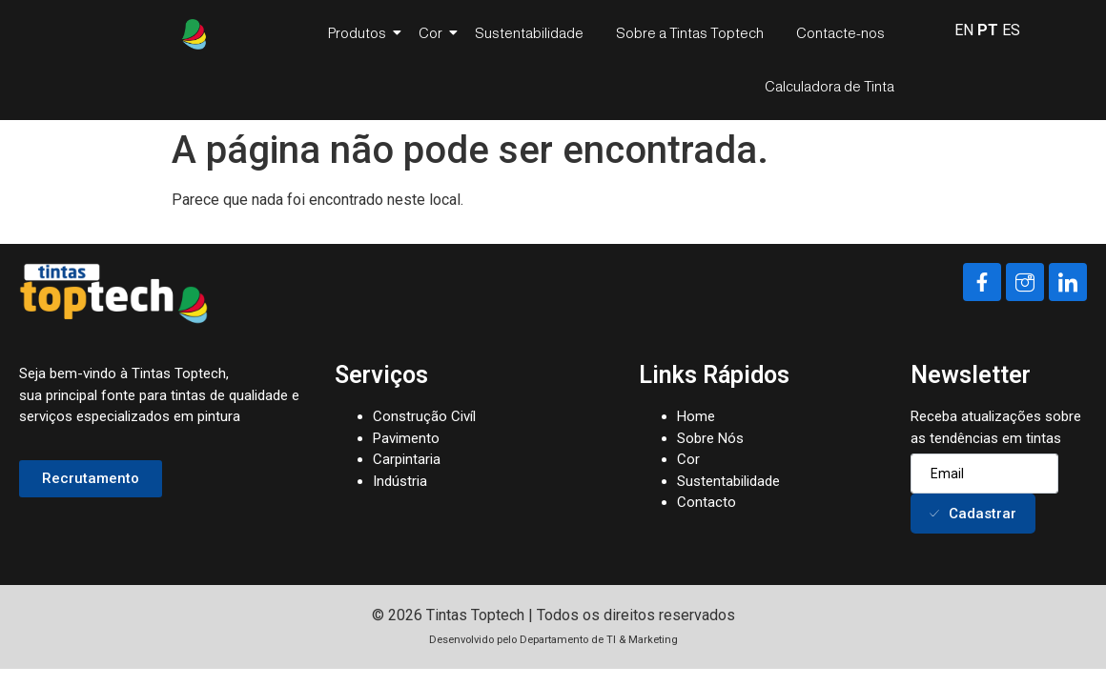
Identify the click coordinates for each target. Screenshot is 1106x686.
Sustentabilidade (529, 33)
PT (987, 30)
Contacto (706, 502)
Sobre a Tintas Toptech (690, 33)
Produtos (360, 33)
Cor (434, 33)
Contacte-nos (840, 33)
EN (963, 30)
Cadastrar (973, 513)
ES (1011, 30)
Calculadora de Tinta (829, 86)
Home (696, 416)
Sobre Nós (710, 438)
